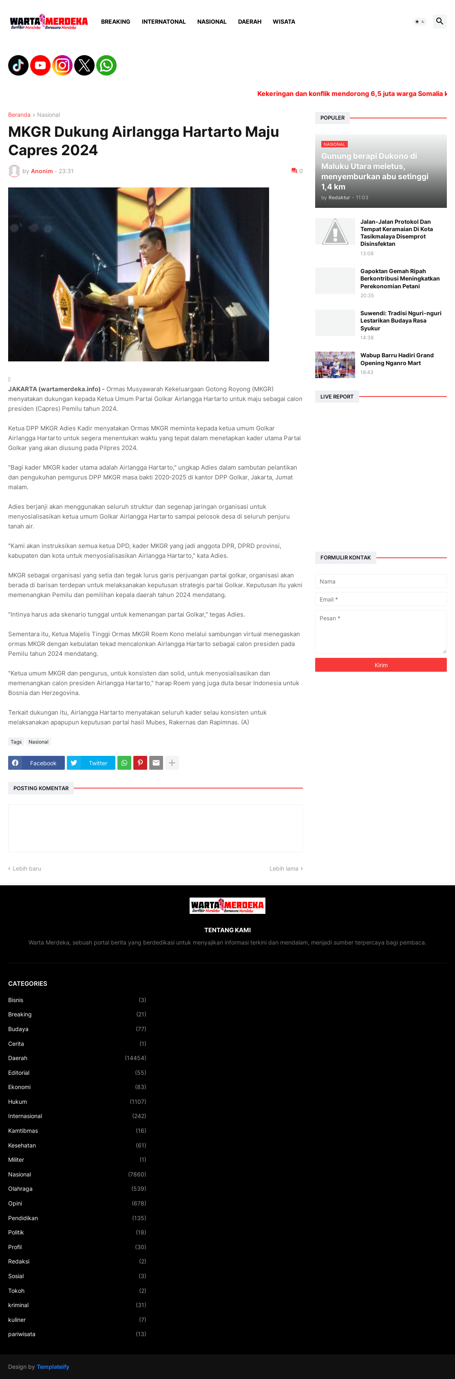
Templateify (53, 1366)
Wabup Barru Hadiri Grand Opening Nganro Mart (397, 359)
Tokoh (77, 1291)
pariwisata (77, 1334)
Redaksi (77, 1261)
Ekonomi (77, 1087)
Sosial (77, 1276)
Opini (77, 1203)
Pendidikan (77, 1218)
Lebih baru (27, 868)
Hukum (77, 1102)
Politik (77, 1232)
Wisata (284, 21)
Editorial (77, 1073)
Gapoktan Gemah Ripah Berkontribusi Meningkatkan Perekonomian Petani (400, 278)
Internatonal (164, 21)
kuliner (77, 1320)
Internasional (77, 1116)
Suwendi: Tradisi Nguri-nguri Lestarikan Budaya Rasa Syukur (401, 320)
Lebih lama (283, 868)
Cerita (77, 1044)
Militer (77, 1160)
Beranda (19, 115)
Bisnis (77, 1000)
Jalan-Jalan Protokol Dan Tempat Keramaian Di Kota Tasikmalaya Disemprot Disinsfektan (396, 232)
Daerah (249, 21)
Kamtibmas (77, 1131)
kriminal (77, 1305)
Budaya (77, 1029)
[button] (420, 22)
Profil (77, 1247)
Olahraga (77, 1189)
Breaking (115, 21)
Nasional (212, 21)
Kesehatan (77, 1145)
